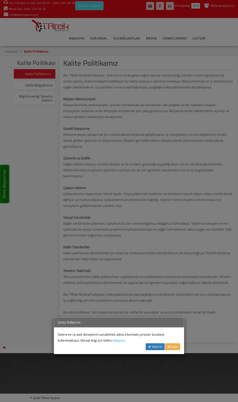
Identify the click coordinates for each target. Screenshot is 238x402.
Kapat (173, 346)
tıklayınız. (119, 340)
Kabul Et (155, 346)
